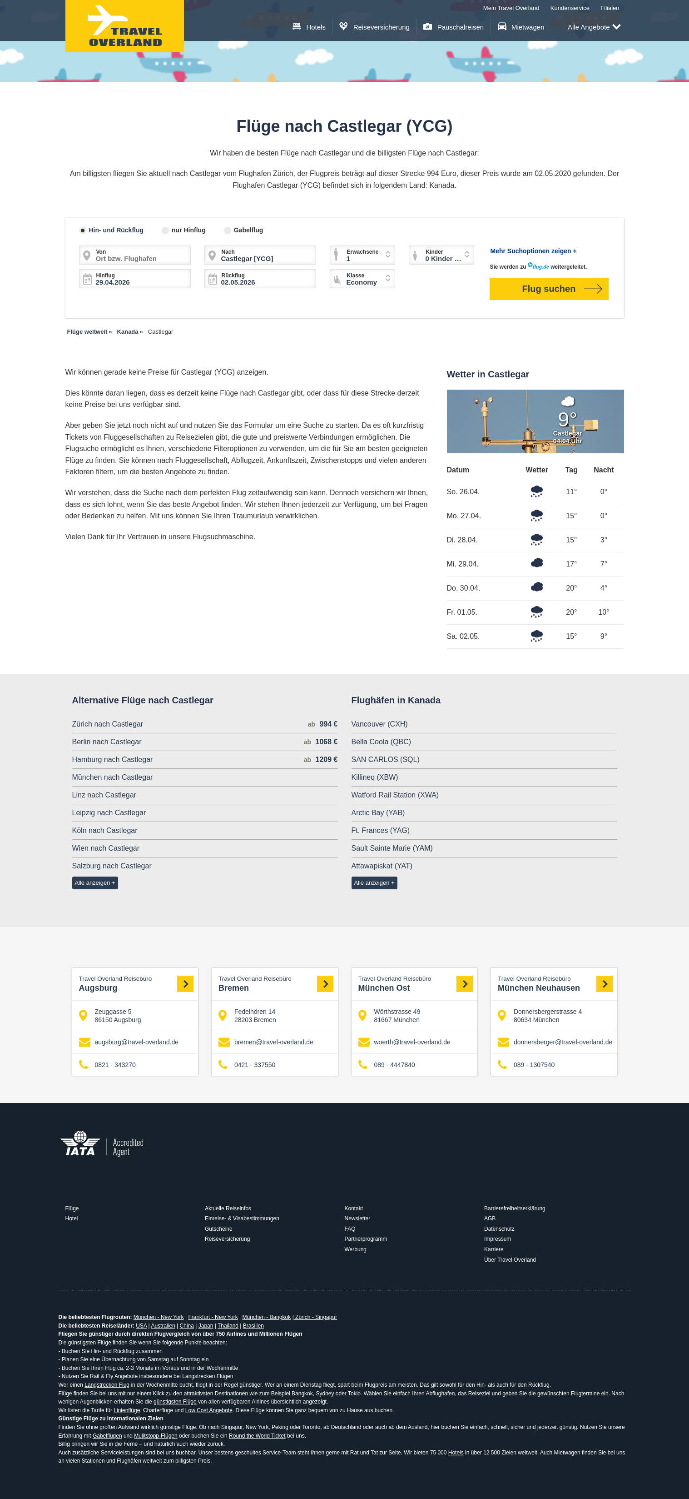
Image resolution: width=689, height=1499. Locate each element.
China (187, 1326)
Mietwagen (521, 27)
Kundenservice (570, 8)
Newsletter (358, 1218)
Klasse (356, 275)
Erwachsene (363, 252)
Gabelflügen (107, 1436)
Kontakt (354, 1208)
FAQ (350, 1229)
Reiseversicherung (374, 27)
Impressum (497, 1239)
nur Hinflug (189, 230)
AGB (490, 1218)
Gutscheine (219, 1229)
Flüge (72, 1208)
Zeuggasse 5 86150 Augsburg (110, 1015)
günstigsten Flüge (175, 1402)
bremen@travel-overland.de (265, 1042)
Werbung (356, 1249)
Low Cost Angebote (209, 1410)
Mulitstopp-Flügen (155, 1436)
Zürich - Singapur (315, 1317)
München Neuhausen (555, 984)
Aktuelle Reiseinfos (228, 1208)
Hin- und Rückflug (116, 230)
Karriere (494, 1249)
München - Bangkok (267, 1317)
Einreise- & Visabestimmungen (242, 1218)
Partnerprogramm (366, 1239)
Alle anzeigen (92, 882)
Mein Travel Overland (511, 8)
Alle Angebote (594, 27)
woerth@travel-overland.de (404, 1042)
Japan (205, 1326)
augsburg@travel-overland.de (129, 1042)
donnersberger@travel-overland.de (555, 1042)
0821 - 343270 (107, 1064)
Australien (163, 1326)
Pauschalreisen (453, 27)
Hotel (71, 1218)
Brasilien (253, 1326)
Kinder (434, 252)
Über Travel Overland (510, 1260)
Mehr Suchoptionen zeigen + (534, 251)
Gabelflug (248, 230)
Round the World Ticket (257, 1436)
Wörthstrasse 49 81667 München (389, 1015)
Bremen (275, 984)
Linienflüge (127, 1410)
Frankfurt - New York (213, 1317)
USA (141, 1326)
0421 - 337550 (246, 1064)
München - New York (159, 1317)
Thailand (228, 1326)
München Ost (415, 984)
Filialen (609, 8)
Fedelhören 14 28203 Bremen (247, 1015)
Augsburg (136, 984)
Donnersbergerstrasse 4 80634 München (540, 1015)
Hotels (309, 27)
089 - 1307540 (526, 1064)
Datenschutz (499, 1229)
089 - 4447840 (386, 1064)
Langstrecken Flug (106, 1385)
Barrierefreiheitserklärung (514, 1208)
